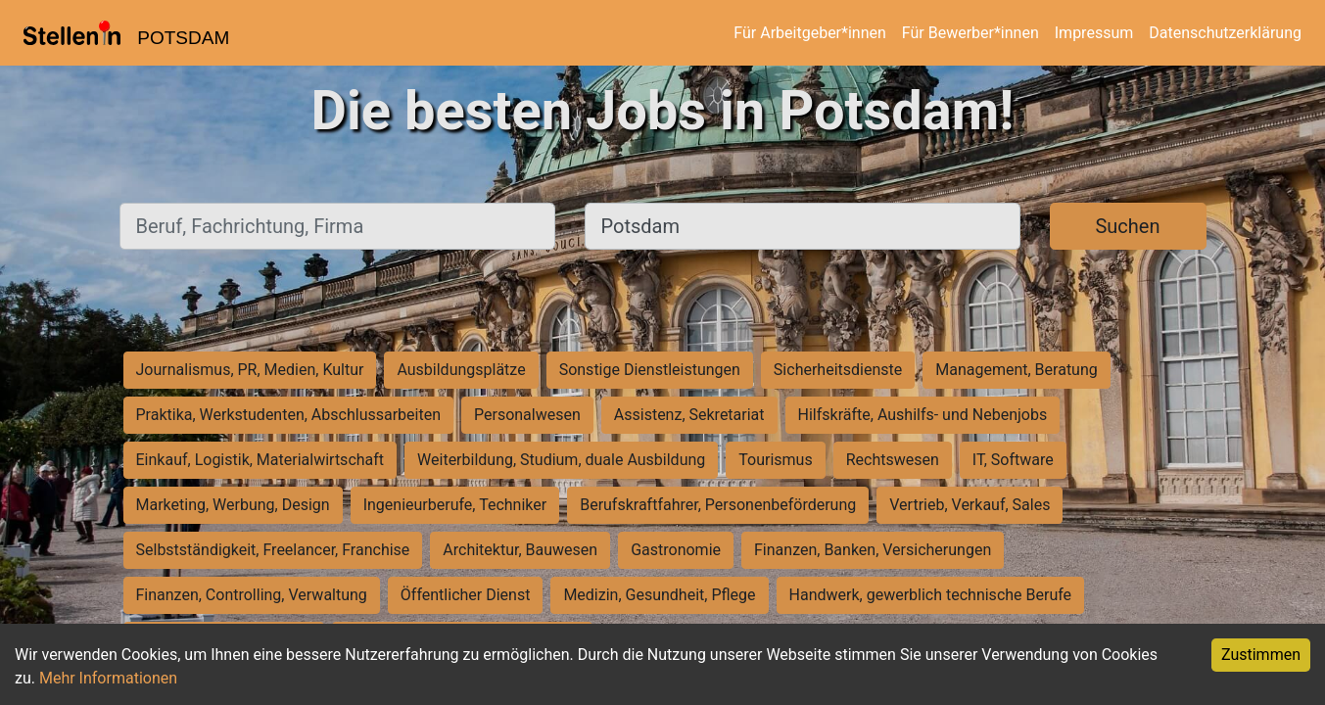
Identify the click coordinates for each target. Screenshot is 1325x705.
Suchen (1127, 226)
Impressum (1094, 33)
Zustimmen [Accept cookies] (1261, 654)
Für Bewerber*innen (970, 33)
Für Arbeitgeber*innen (809, 33)
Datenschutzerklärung (1225, 33)
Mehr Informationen (108, 678)
